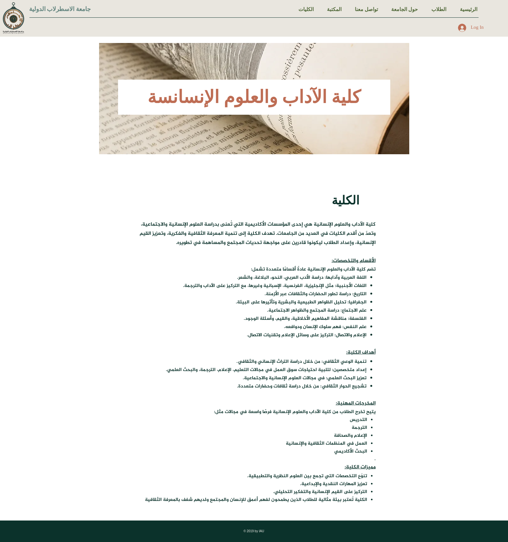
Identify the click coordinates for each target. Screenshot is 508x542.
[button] (438, 9)
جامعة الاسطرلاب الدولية (60, 9)
